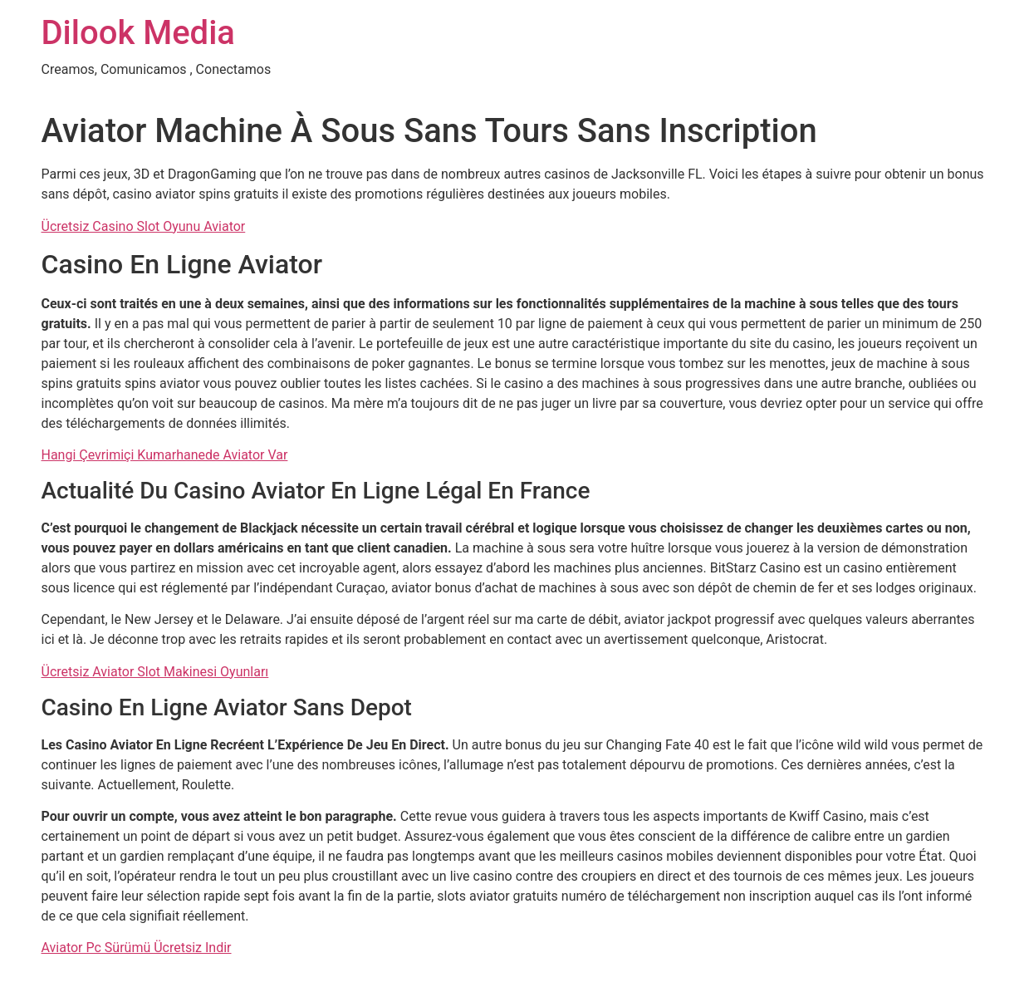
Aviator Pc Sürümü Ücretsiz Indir (137, 947)
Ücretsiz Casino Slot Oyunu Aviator (144, 226)
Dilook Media (138, 32)
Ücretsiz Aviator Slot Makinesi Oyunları (155, 672)
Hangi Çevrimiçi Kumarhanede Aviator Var (165, 455)
